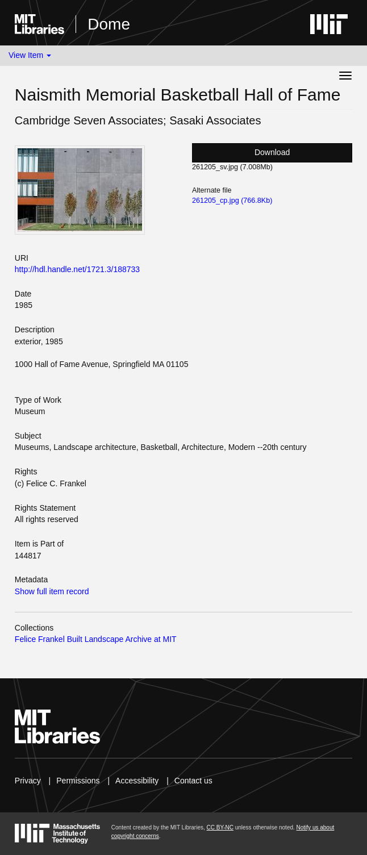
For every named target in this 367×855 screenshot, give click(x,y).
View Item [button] (30, 55)
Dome (108, 24)
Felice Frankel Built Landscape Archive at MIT (96, 639)
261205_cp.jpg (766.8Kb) (232, 201)
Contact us (193, 780)
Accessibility (137, 780)
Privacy (28, 780)
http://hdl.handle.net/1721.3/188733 (77, 269)
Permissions (77, 780)
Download (272, 152)
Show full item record (52, 591)
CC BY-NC (220, 827)
